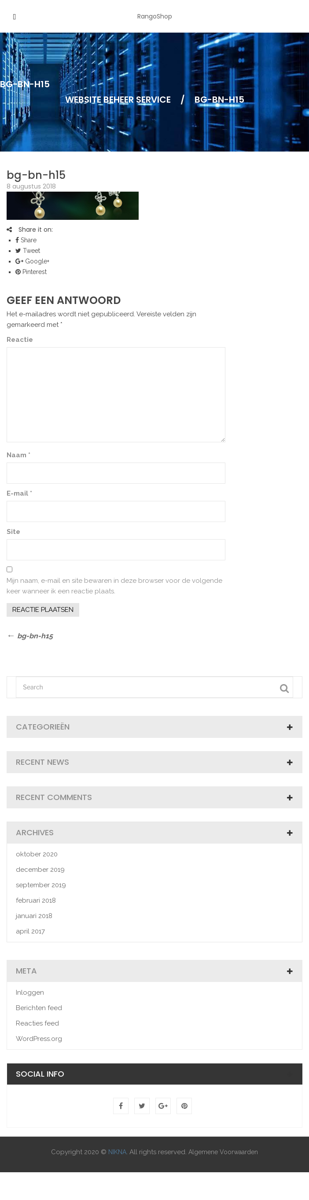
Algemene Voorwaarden (223, 1152)
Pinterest (31, 271)
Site (13, 532)
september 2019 (41, 885)
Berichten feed (39, 1008)
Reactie (20, 340)
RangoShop (154, 16)
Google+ (32, 261)
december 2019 (40, 870)
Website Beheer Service (118, 99)
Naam (18, 455)
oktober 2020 (37, 854)
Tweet (27, 250)
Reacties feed (37, 1023)
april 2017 (30, 931)
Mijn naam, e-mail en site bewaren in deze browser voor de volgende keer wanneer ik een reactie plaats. (114, 586)
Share (26, 240)
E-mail (19, 493)
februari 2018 (36, 900)
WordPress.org (39, 1039)
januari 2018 (34, 916)
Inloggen (30, 992)
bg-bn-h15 (36, 175)
